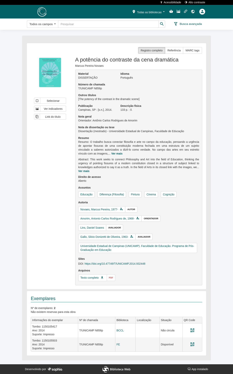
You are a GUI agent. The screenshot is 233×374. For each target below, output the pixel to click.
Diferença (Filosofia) (112, 194)
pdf (111, 278)
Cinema (151, 194)
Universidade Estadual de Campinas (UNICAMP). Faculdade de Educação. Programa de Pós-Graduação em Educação (137, 247)
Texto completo (89, 277)
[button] (148, 11)
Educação (86, 194)
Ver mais (117, 153)
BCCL (120, 330)
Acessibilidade (170, 2)
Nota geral (85, 116)
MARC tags (192, 50)
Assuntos (84, 187)
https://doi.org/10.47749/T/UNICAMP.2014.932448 (115, 263)
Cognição (168, 194)
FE (118, 344)
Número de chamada (91, 84)
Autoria (83, 202)
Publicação (85, 105)
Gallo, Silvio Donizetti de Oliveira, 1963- (104, 236)
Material (83, 73)
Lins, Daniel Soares (92, 227)
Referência (174, 50)
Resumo (83, 138)
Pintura (135, 194)
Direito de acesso (89, 176)
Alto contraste (195, 2)
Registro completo (152, 50)
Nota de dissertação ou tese (96, 127)
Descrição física (130, 105)
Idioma (124, 73)
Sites (81, 258)
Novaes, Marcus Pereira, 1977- (99, 209)
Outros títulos (87, 95)
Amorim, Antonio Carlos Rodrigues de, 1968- (107, 218)
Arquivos (84, 270)
